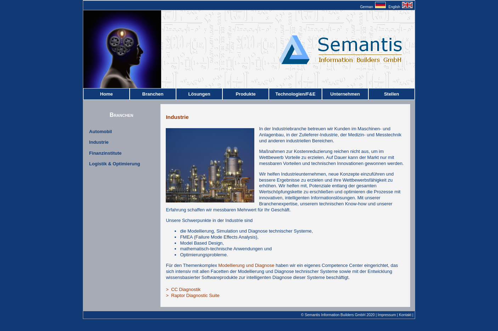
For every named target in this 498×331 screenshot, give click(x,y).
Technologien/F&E (295, 94)
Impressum (387, 315)
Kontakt (405, 315)
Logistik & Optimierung (114, 163)
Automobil (100, 131)
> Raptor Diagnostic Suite (192, 295)
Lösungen (199, 94)
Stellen (391, 94)
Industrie (99, 142)
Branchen (153, 94)
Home (106, 94)
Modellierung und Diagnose (246, 265)
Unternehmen (345, 94)
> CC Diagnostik (183, 289)
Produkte (245, 94)
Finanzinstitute (105, 153)
